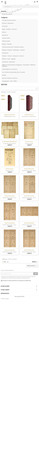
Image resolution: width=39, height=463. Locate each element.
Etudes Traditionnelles (29, 168)
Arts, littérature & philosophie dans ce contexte (13, 72)
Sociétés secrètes (6, 38)
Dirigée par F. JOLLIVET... (9, 114)
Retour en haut (31, 266)
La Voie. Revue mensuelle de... (9, 143)
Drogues (4, 75)
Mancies (4, 32)
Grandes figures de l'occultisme (9, 69)
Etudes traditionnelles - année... (29, 170)
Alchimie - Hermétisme (7, 23)
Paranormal (5, 35)
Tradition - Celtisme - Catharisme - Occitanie (13, 56)
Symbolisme (5, 53)
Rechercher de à (7, 14)
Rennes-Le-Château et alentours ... (10, 78)
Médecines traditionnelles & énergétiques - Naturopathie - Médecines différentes (19, 65)
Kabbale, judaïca (6, 41)
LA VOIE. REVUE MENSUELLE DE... (9, 141)
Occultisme (5, 26)
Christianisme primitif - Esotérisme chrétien (13, 47)
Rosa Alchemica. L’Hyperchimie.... (29, 116)
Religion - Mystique (7, 44)
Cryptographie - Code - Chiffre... (9, 81)
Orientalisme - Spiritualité (8, 62)
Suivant (35, 262)
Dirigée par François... (29, 114)
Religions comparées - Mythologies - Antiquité (13, 50)
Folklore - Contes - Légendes (9, 59)
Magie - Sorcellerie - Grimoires (9, 29)
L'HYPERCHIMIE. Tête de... (10, 116)
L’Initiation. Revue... (29, 141)
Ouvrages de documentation (9, 20)
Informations (5, 293)
